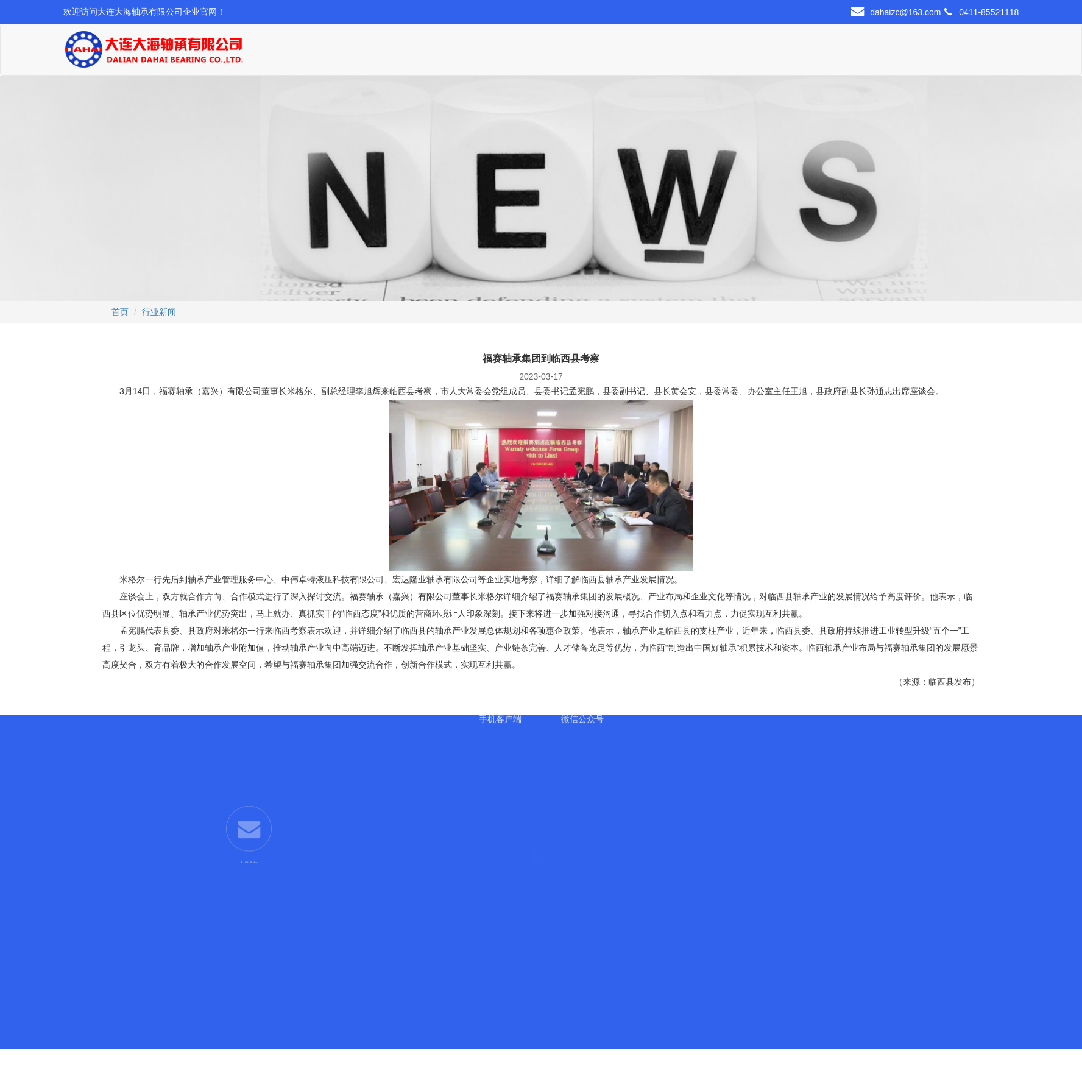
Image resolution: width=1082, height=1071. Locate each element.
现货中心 (539, 53)
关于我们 (385, 53)
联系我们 (771, 53)
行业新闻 (159, 312)
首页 (308, 53)
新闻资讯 (688, 53)
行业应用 (616, 53)
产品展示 (462, 53)
